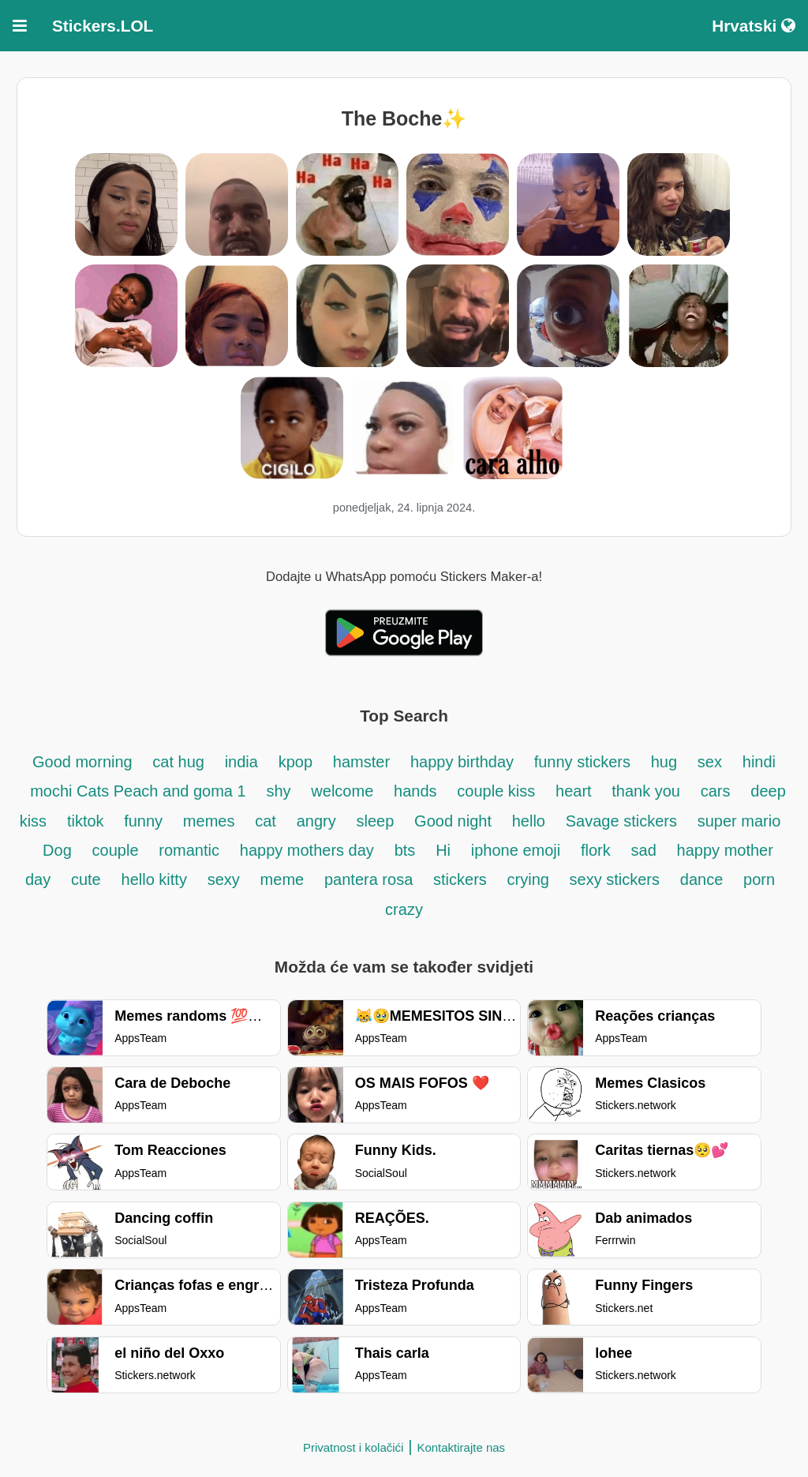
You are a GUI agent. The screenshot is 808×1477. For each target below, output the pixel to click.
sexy (224, 879)
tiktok (87, 821)
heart (576, 791)
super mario (739, 821)
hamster (361, 761)
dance (702, 879)
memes (209, 821)
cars (716, 791)
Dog (57, 850)
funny (143, 821)
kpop (295, 761)
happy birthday (464, 761)
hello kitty (154, 879)
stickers (460, 879)
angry (316, 821)
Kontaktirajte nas (461, 1447)
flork (596, 850)
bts (405, 850)
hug (664, 761)
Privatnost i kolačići (353, 1447)
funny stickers (582, 761)
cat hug (178, 761)
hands (415, 791)
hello (528, 821)
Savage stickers (621, 821)
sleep (376, 821)
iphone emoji (515, 850)
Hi (443, 850)
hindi (759, 761)
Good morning (84, 761)
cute (86, 879)
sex (710, 761)
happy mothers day (307, 850)
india (241, 761)
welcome (342, 791)
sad (643, 850)
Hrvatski (753, 26)
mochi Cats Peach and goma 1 (138, 791)
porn (759, 879)
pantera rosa (368, 879)
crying (530, 879)
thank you (646, 791)
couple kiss (496, 791)
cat (265, 821)
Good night (453, 821)
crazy (404, 909)
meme (282, 879)
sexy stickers (615, 879)
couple (115, 850)
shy (278, 791)
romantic (189, 850)
